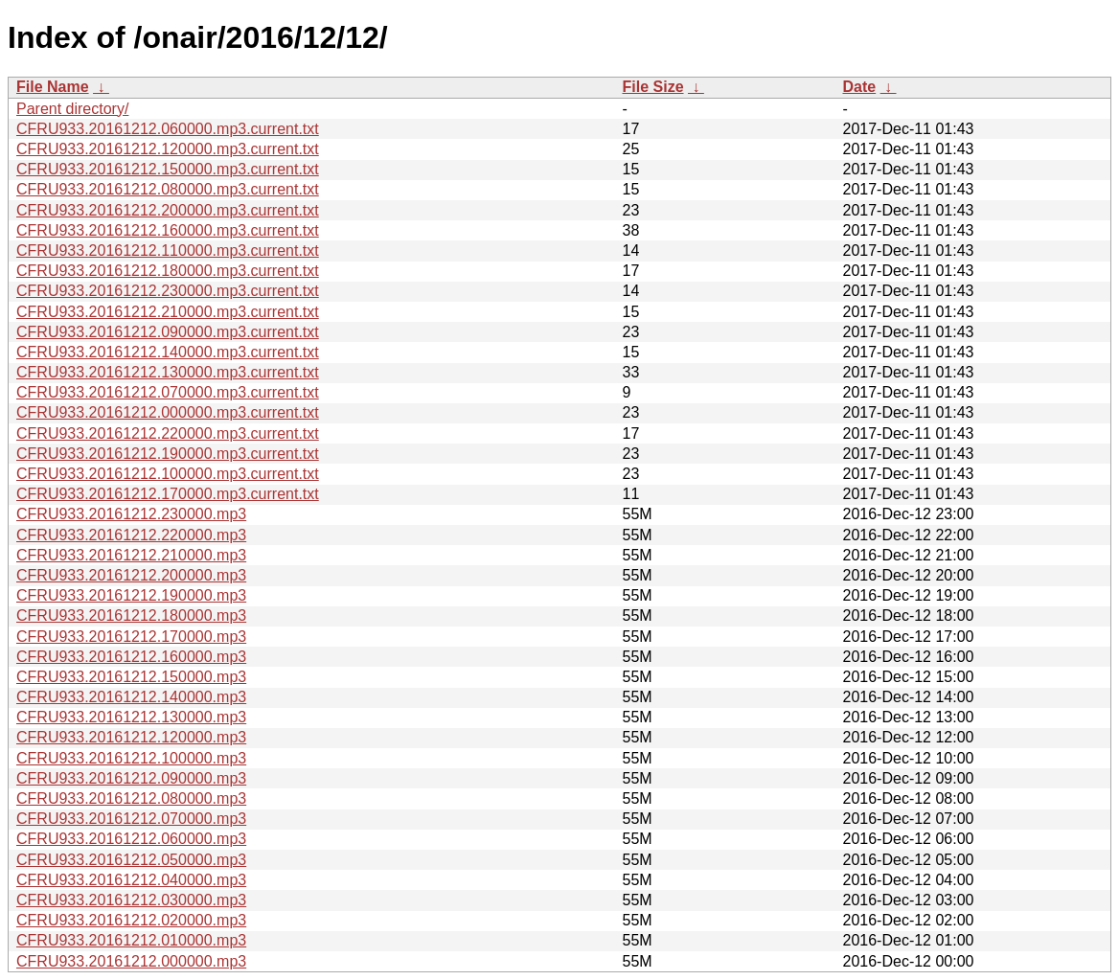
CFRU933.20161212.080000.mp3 (131, 798)
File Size (653, 87)
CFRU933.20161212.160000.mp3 (131, 657)
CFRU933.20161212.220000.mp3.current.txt (167, 433)
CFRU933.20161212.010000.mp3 (131, 940)
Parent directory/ (72, 109)
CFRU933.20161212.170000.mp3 (131, 636)
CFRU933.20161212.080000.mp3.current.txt (167, 189)
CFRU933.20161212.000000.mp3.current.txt (167, 412)
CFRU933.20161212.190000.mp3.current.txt (167, 453)
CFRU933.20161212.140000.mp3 (131, 697)
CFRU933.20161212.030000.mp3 (131, 900)
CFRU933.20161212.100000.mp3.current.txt (167, 474)
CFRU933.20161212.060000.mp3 (131, 839)
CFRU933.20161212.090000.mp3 (131, 778)
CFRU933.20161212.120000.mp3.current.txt (167, 149)
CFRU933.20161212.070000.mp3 (131, 818)
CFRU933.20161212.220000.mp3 (131, 535)
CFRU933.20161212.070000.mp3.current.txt (167, 392)
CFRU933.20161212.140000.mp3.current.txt (167, 352)
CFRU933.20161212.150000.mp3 (131, 677)
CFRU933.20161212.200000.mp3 (131, 575)
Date (860, 87)
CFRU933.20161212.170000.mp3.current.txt (167, 494)
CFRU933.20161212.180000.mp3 (131, 615)
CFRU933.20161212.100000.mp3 (131, 758)
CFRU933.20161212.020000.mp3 (131, 920)
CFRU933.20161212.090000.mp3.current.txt (167, 332)
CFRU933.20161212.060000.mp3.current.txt (167, 129)
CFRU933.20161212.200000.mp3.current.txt (167, 210)
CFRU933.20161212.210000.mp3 (131, 555)
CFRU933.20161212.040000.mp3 (131, 880)
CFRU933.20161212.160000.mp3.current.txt (167, 230)
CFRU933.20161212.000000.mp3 (131, 961)
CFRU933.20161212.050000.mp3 (131, 860)
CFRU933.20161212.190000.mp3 (131, 595)
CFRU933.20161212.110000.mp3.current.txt (167, 250)
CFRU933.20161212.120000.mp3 (131, 737)
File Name (52, 87)
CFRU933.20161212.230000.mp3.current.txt (167, 291)
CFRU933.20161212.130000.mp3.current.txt (167, 372)
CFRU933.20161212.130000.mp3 (131, 717)
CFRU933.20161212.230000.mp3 (131, 514)
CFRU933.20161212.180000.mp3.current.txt (167, 270)
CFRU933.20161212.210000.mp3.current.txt (167, 312)
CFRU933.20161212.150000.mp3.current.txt (167, 169)
